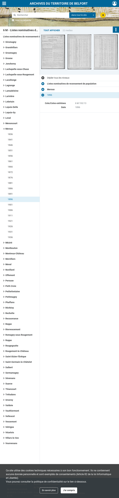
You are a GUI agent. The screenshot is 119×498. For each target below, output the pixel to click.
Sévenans (10, 378)
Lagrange (10, 85)
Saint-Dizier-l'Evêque (15, 356)
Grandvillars (11, 47)
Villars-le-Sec (12, 438)
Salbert (9, 367)
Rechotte (9, 313)
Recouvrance (11, 318)
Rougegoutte (11, 345)
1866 (10, 166)
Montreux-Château (14, 253)
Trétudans (10, 394)
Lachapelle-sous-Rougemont (19, 74)
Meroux (9, 129)
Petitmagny (11, 297)
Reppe (8, 324)
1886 (10, 188)
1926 (10, 226)
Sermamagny (12, 373)
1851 (10, 150)
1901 (10, 204)
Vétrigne (9, 427)
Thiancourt (10, 389)
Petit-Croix (10, 286)
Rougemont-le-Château (17, 351)
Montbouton (11, 248)
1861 (10, 161)
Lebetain (9, 101)
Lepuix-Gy (10, 112)
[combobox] (82, 15)
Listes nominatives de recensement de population (27, 36)
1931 (10, 232)
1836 (10, 134)
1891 (10, 194)
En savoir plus (49, 490)
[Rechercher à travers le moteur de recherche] (42, 15)
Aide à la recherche (23, 20)
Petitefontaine (12, 291)
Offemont (10, 275)
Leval (8, 118)
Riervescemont (12, 329)
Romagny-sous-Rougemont (18, 335)
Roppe (8, 340)
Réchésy (9, 307)
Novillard (9, 270)
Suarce (8, 383)
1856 (10, 156)
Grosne (9, 58)
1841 (10, 139)
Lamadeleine (11, 91)
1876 (10, 177)
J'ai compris (69, 490)
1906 (10, 210)
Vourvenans (11, 443)
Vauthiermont (12, 411)
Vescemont (11, 421)
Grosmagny (11, 53)
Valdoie (9, 405)
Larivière (9, 96)
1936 (10, 237)
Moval (8, 264)
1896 (10, 199)
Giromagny (10, 42)
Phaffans (9, 302)
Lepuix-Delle (11, 107)
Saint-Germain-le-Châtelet (18, 362)
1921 (10, 221)
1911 (10, 215)
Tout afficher (52, 30)
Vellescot (10, 416)
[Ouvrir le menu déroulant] (4, 4)
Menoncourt (11, 123)
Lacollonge (10, 80)
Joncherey (10, 63)
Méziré (8, 242)
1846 (10, 145)
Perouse (9, 280)
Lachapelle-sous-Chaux (17, 69)
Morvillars (10, 259)
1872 (10, 172)
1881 (10, 183)
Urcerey (9, 400)
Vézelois (9, 432)
